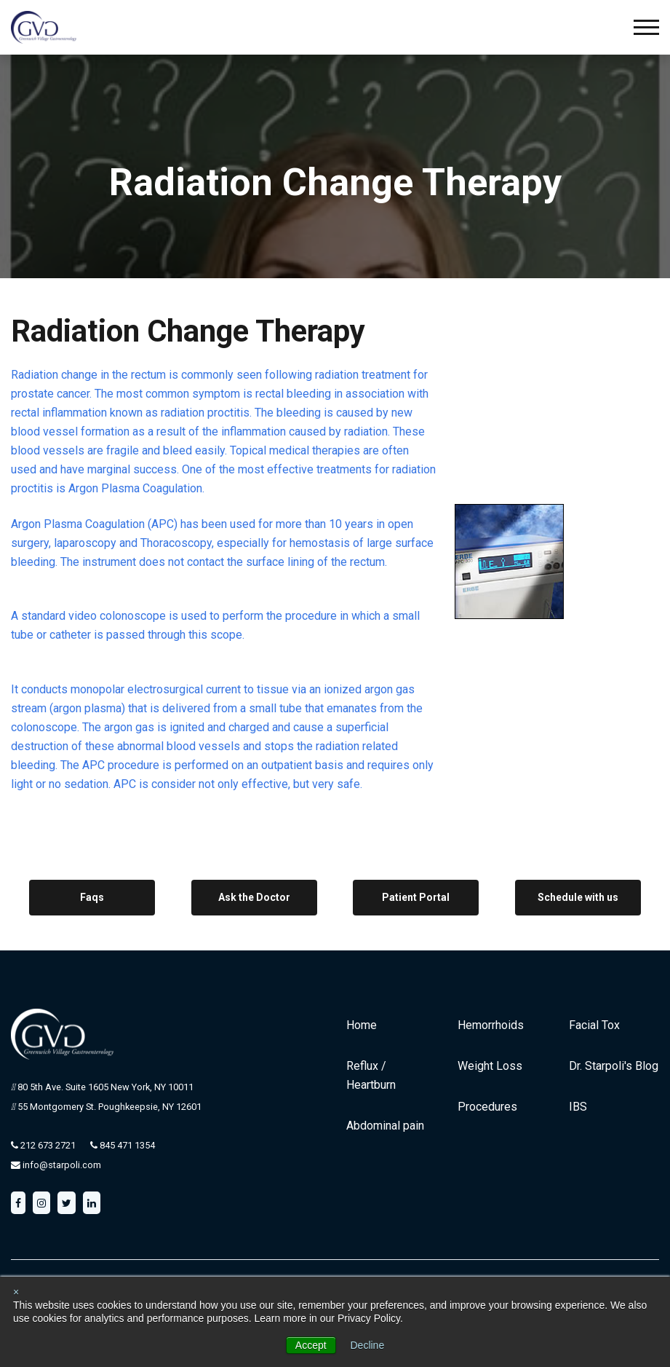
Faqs (92, 897)
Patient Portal (416, 897)
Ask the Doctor (254, 897)
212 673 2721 (47, 1145)
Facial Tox (594, 1025)
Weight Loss (490, 1066)
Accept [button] (311, 1345)
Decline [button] (368, 1345)
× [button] (16, 1292)
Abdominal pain (385, 1125)
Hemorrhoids (491, 1025)
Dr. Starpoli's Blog (613, 1066)
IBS (578, 1107)
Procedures (487, 1107)
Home (361, 1025)
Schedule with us (578, 897)
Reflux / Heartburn (371, 1075)
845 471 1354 (126, 1145)
